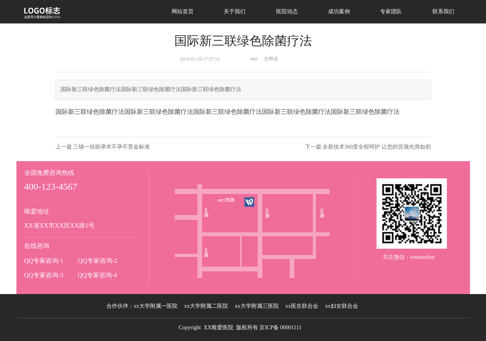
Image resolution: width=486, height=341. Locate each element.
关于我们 (235, 11)
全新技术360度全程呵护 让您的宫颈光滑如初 (377, 147)
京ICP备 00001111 (280, 327)
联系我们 (443, 11)
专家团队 (391, 11)
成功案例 (339, 11)
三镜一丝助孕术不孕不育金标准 (111, 147)
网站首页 (183, 11)
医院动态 (287, 11)
